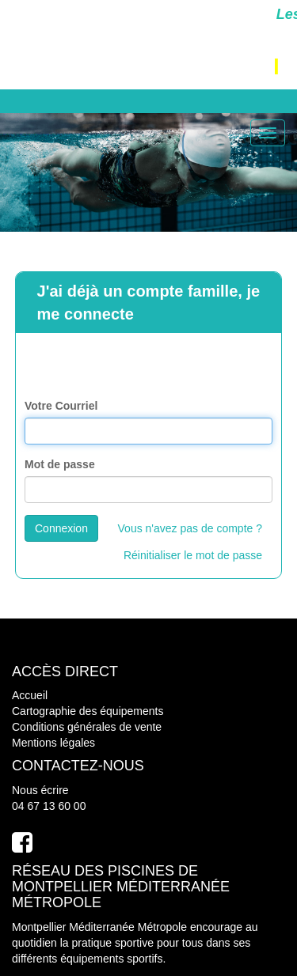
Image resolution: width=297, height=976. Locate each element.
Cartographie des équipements (87, 711)
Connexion (61, 528)
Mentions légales (53, 742)
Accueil (30, 695)
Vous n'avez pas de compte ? (190, 528)
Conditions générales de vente (87, 727)
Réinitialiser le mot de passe (193, 555)
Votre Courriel (61, 405)
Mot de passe (60, 464)
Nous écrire (40, 790)
